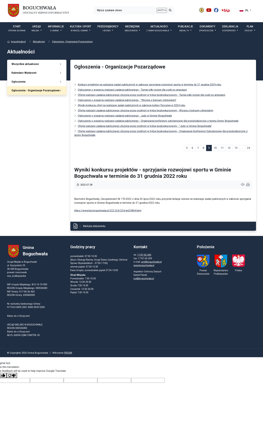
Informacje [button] (56, 28)
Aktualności (39, 41)
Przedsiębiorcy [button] (107, 28)
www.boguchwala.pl (144, 265)
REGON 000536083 (17, 328)
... (242, 147)
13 (236, 147)
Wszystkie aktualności (37, 64)
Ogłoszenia (37, 81)
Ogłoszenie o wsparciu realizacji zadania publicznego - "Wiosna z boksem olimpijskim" (127, 100)
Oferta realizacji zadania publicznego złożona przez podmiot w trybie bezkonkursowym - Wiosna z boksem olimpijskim (145, 110)
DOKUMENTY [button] (207, 28)
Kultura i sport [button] (80, 28)
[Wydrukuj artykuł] (248, 185)
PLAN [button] (249, 28)
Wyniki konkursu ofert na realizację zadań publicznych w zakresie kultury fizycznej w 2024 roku (131, 105)
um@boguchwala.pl (151, 262)
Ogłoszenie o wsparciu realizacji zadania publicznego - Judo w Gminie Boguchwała (125, 115)
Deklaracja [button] (230, 28)
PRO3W (68, 353)
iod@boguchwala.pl (144, 278)
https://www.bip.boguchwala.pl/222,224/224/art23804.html (107, 210)
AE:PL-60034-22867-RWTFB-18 (23, 335)
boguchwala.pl (18, 41)
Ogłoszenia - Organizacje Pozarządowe (72, 41)
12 (229, 147)
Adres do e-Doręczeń (18, 331)
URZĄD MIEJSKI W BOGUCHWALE (25, 325)
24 (248, 147)
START (16, 28)
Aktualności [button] (158, 28)
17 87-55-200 (144, 255)
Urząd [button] (36, 28)
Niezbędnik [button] (132, 28)
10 (215, 147)
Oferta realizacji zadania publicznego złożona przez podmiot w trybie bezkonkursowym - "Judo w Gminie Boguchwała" (145, 126)
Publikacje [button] (185, 28)
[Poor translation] (12, 375)
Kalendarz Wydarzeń (37, 72)
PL (244, 10)
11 (222, 147)
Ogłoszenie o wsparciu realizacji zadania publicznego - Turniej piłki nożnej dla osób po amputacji (132, 89)
